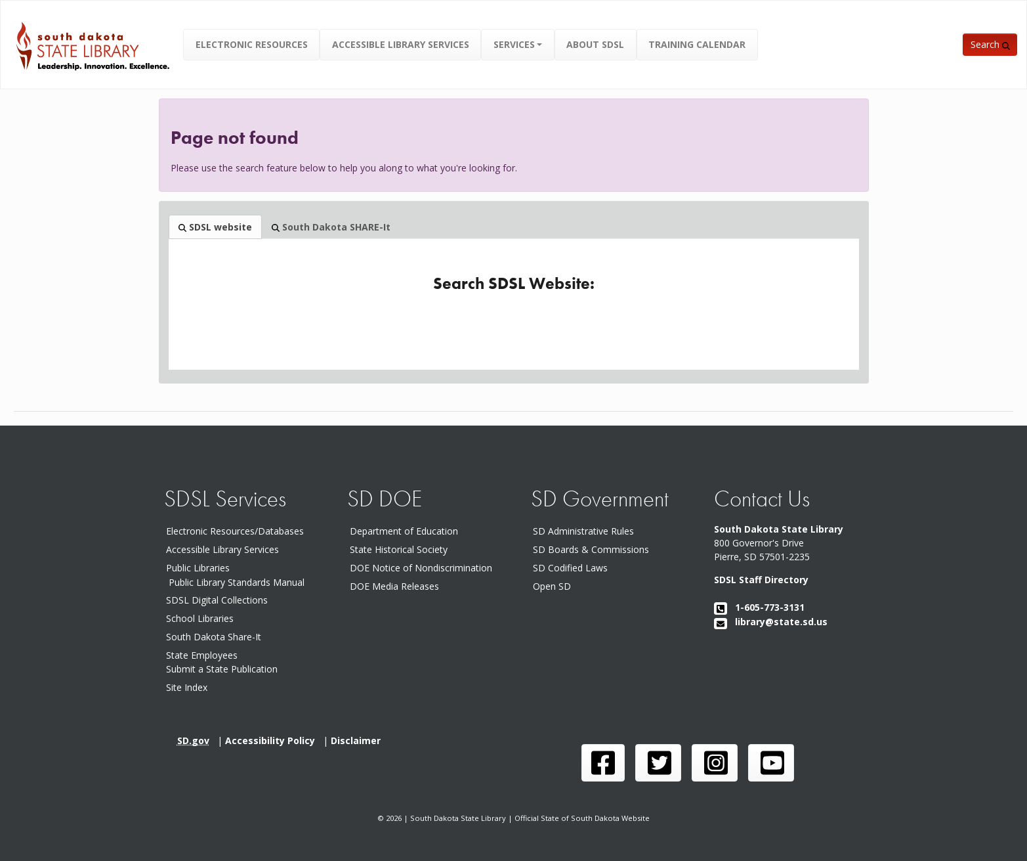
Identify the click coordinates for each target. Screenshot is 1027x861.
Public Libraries (198, 568)
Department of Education (406, 531)
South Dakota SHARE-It (331, 227)
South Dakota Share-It (216, 636)
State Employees (202, 655)
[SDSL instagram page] (715, 763)
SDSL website (215, 227)
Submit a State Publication (222, 669)
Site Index (186, 687)
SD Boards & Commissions (593, 549)
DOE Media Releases (397, 586)
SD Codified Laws (573, 568)
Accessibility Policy (274, 740)
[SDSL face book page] (603, 763)
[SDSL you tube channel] (771, 763)
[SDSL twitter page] (658, 763)
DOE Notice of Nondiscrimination (423, 568)
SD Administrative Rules (586, 531)
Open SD (554, 586)
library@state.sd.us (771, 621)
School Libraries (200, 618)
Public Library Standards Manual (236, 581)
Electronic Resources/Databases (235, 531)
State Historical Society (401, 549)
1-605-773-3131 (759, 607)
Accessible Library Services (222, 549)
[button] (518, 44)
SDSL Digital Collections (217, 600)
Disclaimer (358, 740)
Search (990, 44)
